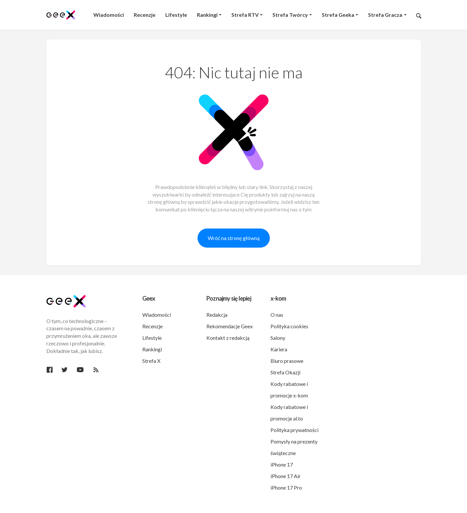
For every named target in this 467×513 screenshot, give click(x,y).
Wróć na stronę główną (234, 238)
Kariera (278, 349)
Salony (277, 338)
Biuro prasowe (286, 361)
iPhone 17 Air (285, 476)
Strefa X (151, 361)
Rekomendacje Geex (229, 326)
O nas (276, 314)
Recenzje (152, 326)
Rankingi (152, 349)
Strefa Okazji (285, 372)
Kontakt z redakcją (227, 338)
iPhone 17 (281, 464)
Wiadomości (156, 314)
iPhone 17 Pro (286, 487)
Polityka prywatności (294, 430)
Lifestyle (152, 338)
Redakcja (216, 314)
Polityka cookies (289, 326)
